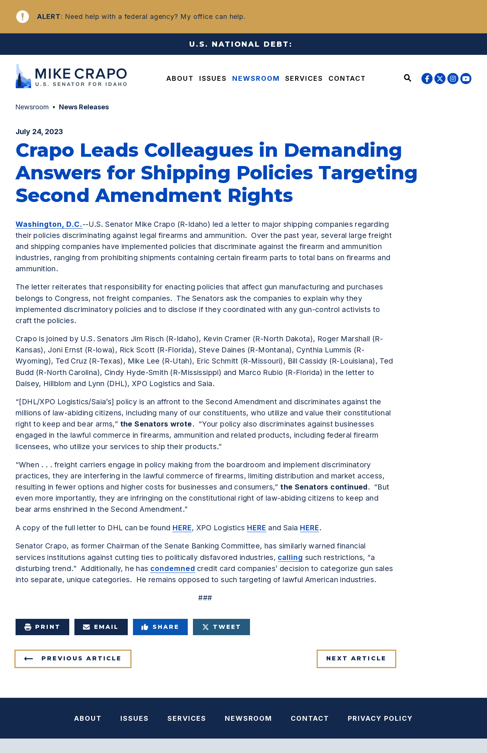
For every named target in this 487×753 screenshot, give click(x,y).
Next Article (356, 658)
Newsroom (256, 78)
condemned (172, 568)
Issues (213, 78)
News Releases (84, 107)
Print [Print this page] (42, 627)
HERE (182, 527)
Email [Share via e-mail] (101, 627)
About (180, 78)
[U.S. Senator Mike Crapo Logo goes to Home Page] (71, 77)
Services (304, 78)
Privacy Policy (380, 718)
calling (290, 557)
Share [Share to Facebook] (160, 627)
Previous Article (81, 658)
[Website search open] (408, 78)
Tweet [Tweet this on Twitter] (222, 627)
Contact (347, 78)
